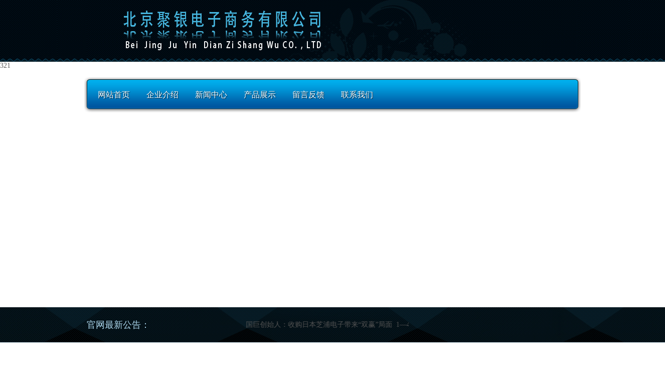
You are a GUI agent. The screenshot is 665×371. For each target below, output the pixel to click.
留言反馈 (308, 94)
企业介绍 (162, 94)
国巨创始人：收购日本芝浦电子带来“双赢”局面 (321, 324)
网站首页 (114, 94)
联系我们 (357, 94)
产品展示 (260, 94)
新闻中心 (211, 94)
